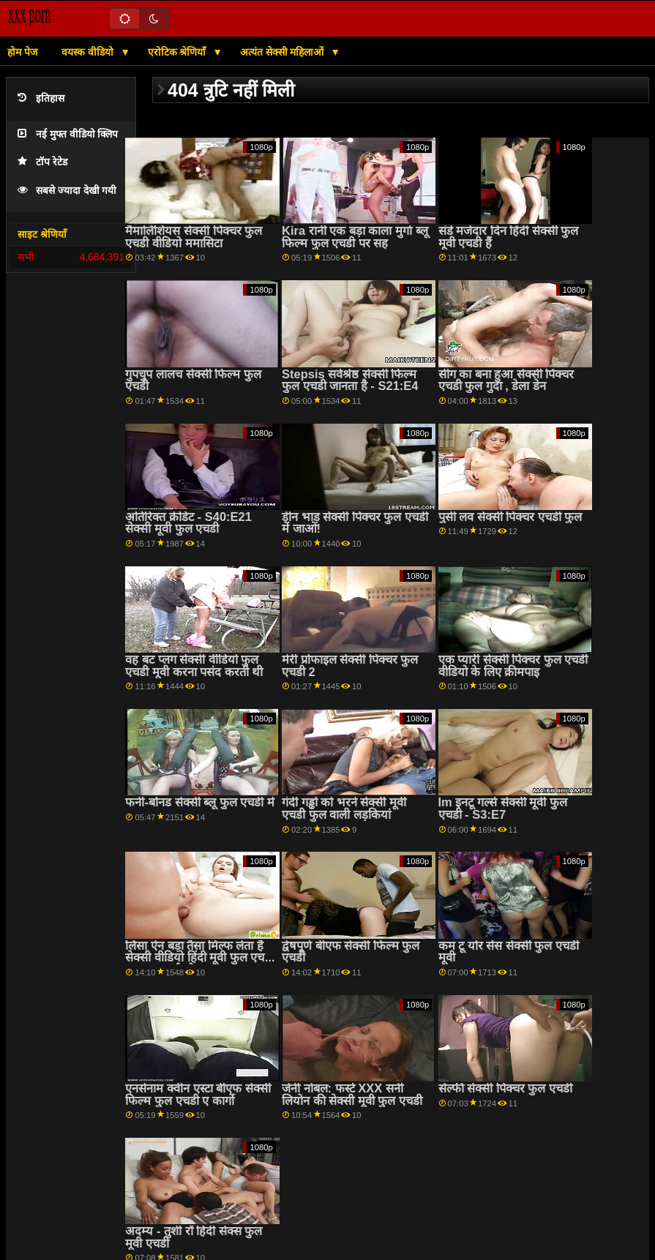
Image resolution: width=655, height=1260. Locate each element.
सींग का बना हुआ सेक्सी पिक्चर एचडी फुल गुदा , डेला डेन (506, 380)
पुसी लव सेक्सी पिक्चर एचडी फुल (510, 517)
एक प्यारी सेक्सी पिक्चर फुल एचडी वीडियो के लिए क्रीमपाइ (513, 666)
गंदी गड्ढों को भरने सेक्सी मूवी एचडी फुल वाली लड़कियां (344, 808)
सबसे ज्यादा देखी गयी (67, 190)
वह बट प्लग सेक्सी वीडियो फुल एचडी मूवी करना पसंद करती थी (194, 666)
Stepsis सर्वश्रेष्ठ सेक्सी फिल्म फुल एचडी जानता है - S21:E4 (350, 380)
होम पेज (22, 52)
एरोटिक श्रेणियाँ (178, 52)
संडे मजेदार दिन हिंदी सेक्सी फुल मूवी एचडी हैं (508, 237)
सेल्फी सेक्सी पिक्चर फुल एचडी (505, 1088)
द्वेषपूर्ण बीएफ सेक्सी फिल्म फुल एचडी (350, 952)
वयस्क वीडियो (88, 52)
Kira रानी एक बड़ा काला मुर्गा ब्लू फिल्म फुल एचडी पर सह (355, 237)
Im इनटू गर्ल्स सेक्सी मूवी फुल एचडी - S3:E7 (502, 808)
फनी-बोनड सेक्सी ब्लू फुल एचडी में (199, 802)
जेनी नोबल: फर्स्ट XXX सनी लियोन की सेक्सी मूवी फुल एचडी (352, 1094)
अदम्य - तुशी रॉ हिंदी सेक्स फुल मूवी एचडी (193, 1237)
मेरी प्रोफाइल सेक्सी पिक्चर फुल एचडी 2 (350, 666)
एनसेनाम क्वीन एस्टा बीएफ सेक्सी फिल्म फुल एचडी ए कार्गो (197, 1094)
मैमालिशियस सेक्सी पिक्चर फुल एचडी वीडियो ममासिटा (193, 237)
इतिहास (41, 98)
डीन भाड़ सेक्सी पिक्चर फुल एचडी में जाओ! (355, 523)
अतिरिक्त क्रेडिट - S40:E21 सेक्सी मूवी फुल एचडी (188, 523)
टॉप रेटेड (42, 162)
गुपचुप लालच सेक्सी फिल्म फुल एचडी (193, 380)
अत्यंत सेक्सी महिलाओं (283, 52)
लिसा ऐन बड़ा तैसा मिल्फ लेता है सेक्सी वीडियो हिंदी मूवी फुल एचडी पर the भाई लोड (199, 958)
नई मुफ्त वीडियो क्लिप (68, 134)
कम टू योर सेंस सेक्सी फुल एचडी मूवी (509, 952)
